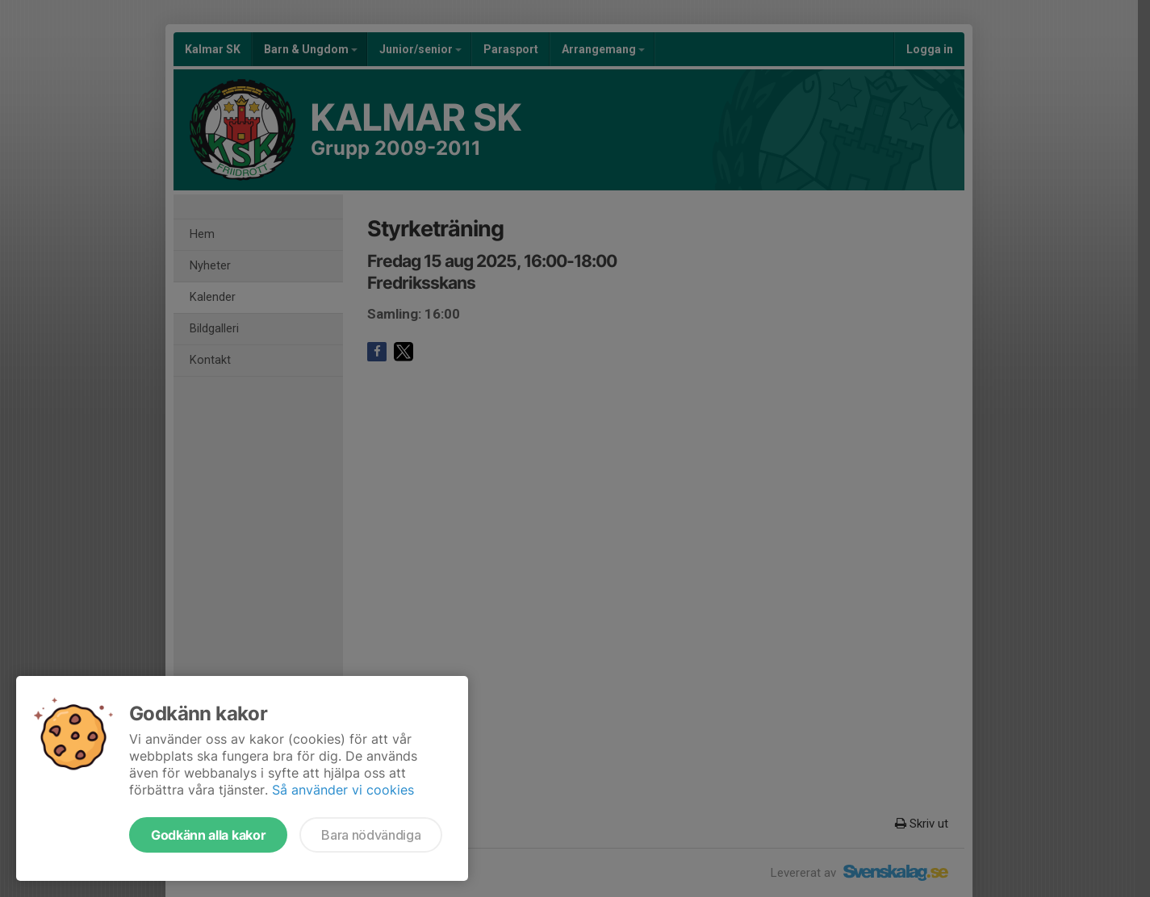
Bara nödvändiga (370, 835)
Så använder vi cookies (343, 790)
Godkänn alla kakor (208, 835)
